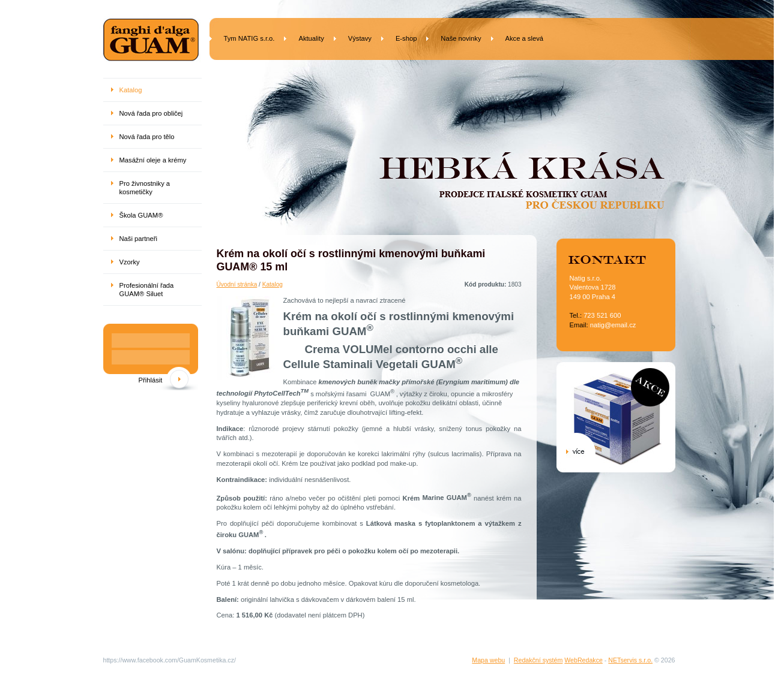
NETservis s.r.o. (630, 660)
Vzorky (129, 262)
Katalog (272, 284)
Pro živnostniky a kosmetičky (144, 187)
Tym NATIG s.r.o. (249, 38)
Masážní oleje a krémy (153, 160)
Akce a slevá (524, 38)
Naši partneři (138, 238)
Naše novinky (461, 38)
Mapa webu (488, 660)
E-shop (406, 38)
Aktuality (311, 38)
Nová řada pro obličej (151, 113)
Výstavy (360, 38)
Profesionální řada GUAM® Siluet (146, 289)
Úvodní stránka (237, 284)
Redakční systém (538, 660)
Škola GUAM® (141, 215)
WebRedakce (583, 660)
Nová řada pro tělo (147, 136)
